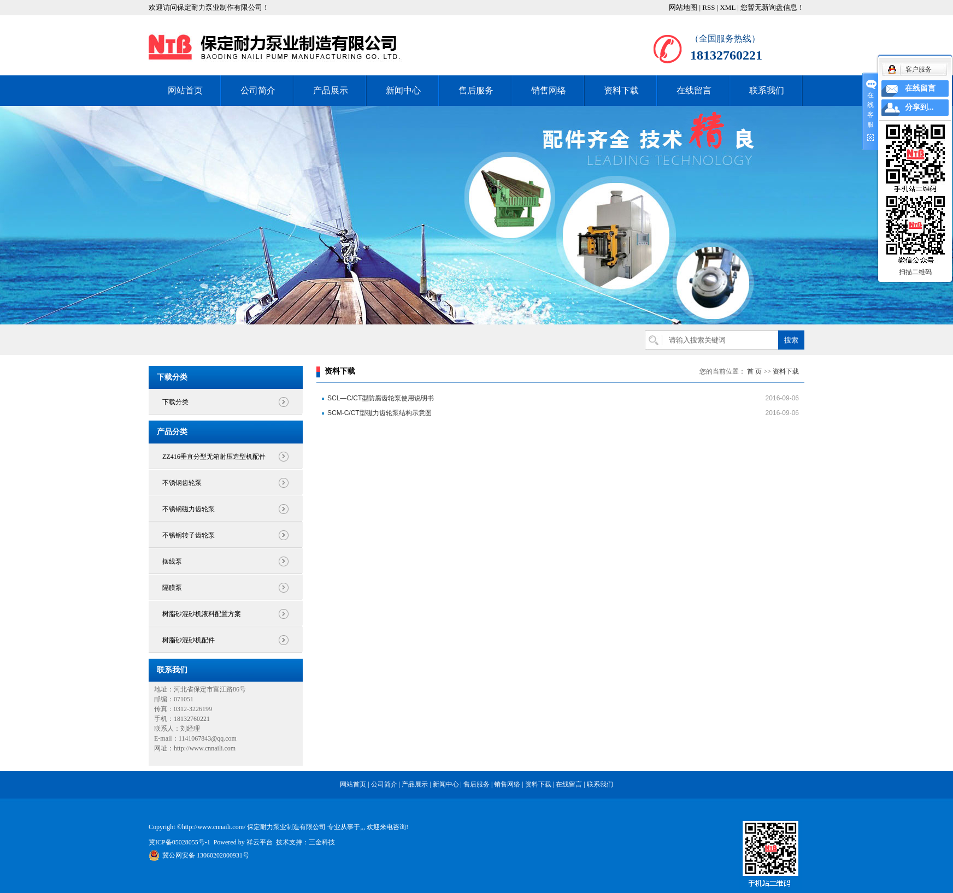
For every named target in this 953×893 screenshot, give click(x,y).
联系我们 (766, 90)
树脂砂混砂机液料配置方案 (201, 614)
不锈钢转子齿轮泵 (188, 535)
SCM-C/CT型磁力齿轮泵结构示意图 (379, 413)
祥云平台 (259, 842)
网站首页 (185, 90)
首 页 (754, 371)
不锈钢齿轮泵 (182, 483)
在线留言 (693, 90)
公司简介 (257, 90)
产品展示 (330, 90)
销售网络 (548, 90)
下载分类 (175, 402)
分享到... (919, 107)
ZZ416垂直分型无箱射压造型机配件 (214, 456)
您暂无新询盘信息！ (772, 7)
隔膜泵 (172, 588)
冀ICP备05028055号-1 (179, 842)
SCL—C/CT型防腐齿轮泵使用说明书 (380, 398)
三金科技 (322, 842)
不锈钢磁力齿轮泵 (188, 509)
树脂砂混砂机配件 (188, 640)
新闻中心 (403, 90)
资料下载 (621, 90)
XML (727, 7)
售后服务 (475, 90)
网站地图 (683, 7)
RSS (708, 7)
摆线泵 (172, 561)
